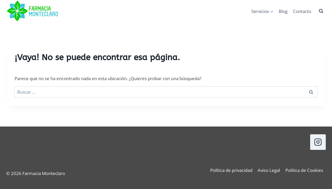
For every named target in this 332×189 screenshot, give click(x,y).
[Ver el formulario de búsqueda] (321, 11)
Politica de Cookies (304, 170)
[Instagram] (318, 142)
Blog (283, 11)
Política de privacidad (231, 170)
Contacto (302, 11)
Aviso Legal (269, 170)
